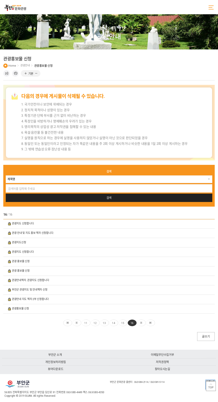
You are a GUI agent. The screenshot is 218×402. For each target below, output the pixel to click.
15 (122, 323)
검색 (109, 171)
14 (113, 323)
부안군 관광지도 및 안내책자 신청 (30, 289)
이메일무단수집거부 (162, 354)
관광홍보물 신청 (21, 308)
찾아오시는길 (162, 369)
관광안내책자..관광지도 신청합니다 (31, 280)
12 (95, 323)
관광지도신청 (19, 242)
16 (132, 323)
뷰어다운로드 (55, 369)
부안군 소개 (55, 354)
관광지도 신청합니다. (23, 223)
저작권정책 (162, 362)
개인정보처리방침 (55, 362)
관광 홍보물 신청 (21, 261)
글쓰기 (206, 336)
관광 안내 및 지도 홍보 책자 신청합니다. (33, 233)
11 (85, 323)
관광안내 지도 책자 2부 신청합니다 (30, 299)
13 (104, 323)
